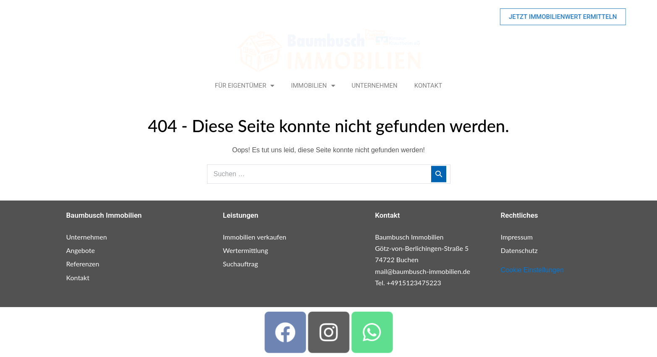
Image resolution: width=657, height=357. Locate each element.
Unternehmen (375, 85)
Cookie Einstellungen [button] (532, 270)
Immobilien (313, 85)
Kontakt (428, 85)
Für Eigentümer (244, 85)
